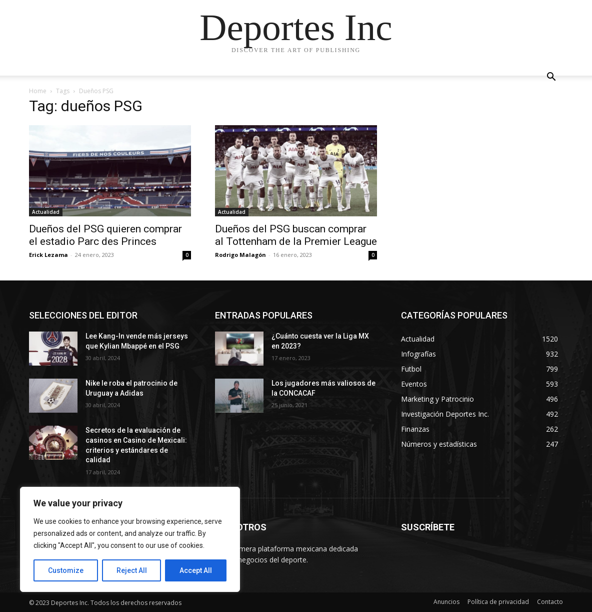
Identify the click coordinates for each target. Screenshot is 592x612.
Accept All (196, 570)
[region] (130, 539)
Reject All (131, 570)
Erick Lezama (48, 254)
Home (37, 91)
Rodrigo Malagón (240, 254)
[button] (551, 78)
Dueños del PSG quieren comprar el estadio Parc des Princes (105, 235)
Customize (66, 570)
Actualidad (46, 211)
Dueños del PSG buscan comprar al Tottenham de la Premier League (296, 235)
